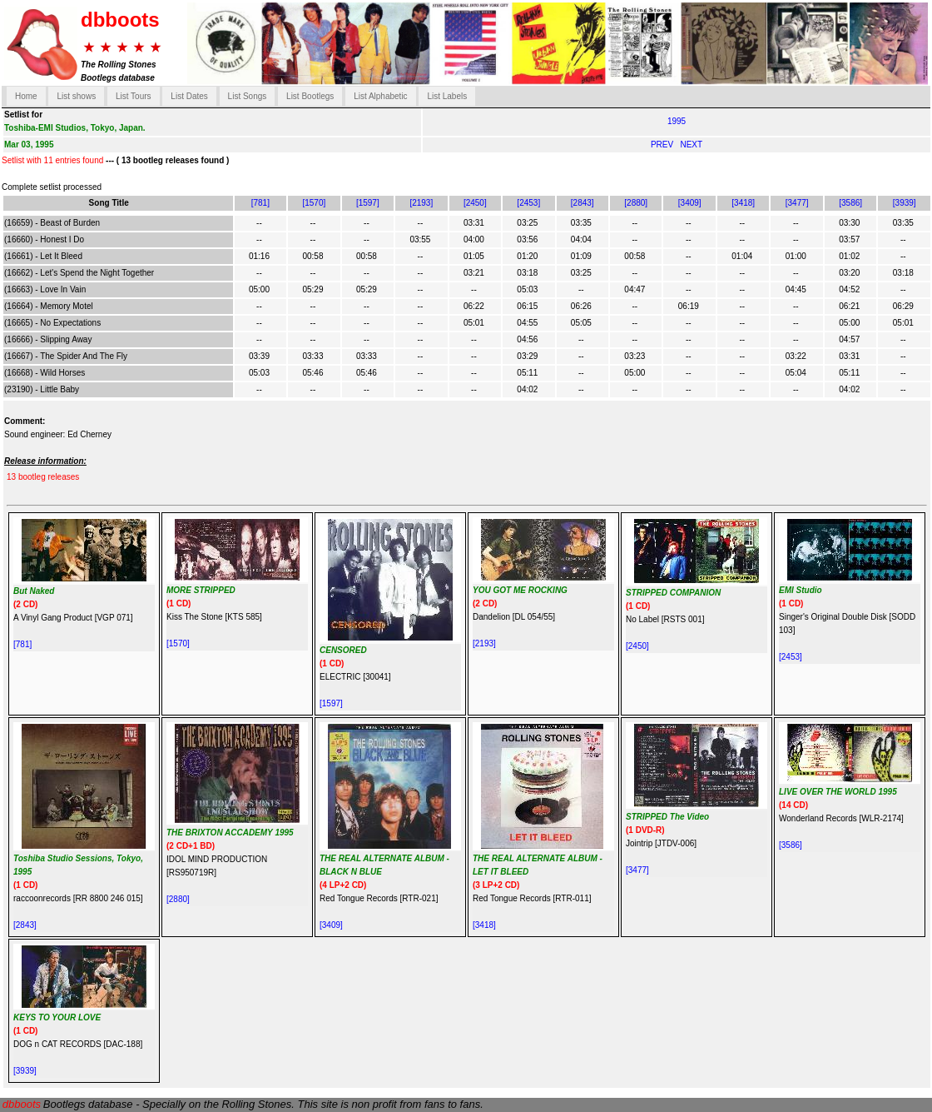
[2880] (635, 202)
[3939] (904, 202)
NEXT (691, 144)
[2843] (582, 202)
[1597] (367, 202)
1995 (676, 121)
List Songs (247, 96)
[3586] (850, 202)
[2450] (475, 202)
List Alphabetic (381, 96)
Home (26, 96)
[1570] (313, 202)
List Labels (447, 96)
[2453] (528, 202)
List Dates (189, 96)
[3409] (689, 202)
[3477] (797, 202)
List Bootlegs (310, 96)
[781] (260, 202)
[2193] (421, 202)
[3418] (743, 202)
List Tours (133, 96)
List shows (76, 96)
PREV (663, 144)
